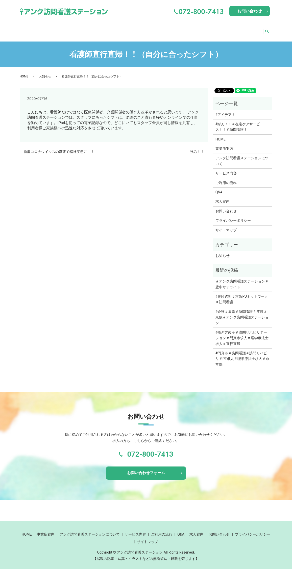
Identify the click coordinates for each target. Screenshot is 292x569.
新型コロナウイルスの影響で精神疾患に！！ (58, 147)
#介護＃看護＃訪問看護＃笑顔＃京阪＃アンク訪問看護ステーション (242, 312)
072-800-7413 (150, 449)
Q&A (230, 30)
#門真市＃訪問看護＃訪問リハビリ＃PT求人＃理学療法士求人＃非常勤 (242, 354)
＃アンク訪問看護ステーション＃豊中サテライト (242, 279)
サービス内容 (173, 30)
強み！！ (197, 147)
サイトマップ (226, 225)
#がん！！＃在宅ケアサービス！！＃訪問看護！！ (237, 122)
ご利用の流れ (207, 30)
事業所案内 (52, 30)
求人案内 (249, 30)
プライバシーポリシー (233, 216)
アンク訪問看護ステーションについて (111, 30)
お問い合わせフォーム (146, 468)
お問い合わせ (249, 11)
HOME (29, 30)
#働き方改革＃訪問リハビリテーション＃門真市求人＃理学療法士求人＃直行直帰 (242, 333)
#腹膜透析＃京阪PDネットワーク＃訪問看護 (241, 294)
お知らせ (45, 71)
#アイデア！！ (227, 110)
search (268, 30)
